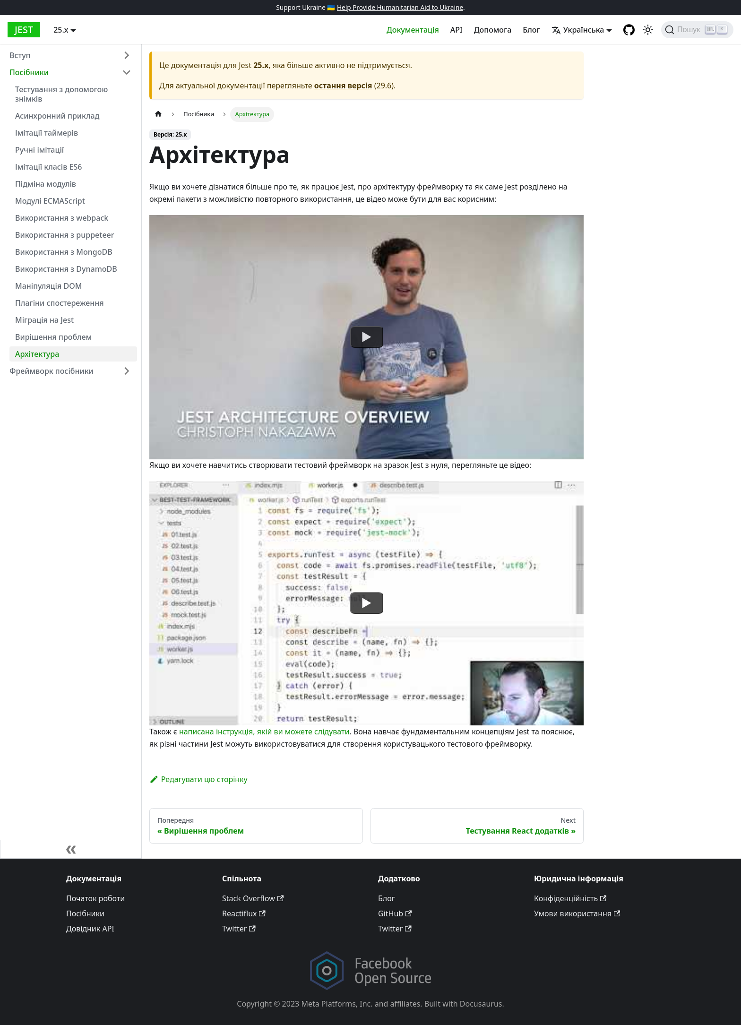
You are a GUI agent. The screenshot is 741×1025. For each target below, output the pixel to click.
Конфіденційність (570, 898)
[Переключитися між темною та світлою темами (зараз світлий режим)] (647, 29)
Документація (413, 30)
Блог (531, 30)
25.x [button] (60, 30)
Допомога (493, 30)
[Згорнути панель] (71, 849)
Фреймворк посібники (51, 371)
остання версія (343, 85)
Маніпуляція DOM (48, 286)
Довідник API (90, 928)
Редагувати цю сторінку (198, 779)
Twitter (239, 928)
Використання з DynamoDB (66, 269)
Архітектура (37, 354)
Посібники (29, 72)
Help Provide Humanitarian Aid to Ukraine (400, 7)
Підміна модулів (45, 184)
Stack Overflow (253, 898)
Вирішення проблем (53, 337)
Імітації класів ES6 (48, 167)
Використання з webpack (61, 218)
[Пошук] (697, 29)
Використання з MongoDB (63, 252)
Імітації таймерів (46, 133)
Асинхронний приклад (57, 116)
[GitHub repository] (629, 29)
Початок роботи (95, 898)
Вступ (19, 55)
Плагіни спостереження (59, 303)
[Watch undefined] (366, 337)
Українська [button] (577, 30)
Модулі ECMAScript (50, 201)
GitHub (395, 913)
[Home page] (158, 114)
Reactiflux (244, 913)
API (456, 30)
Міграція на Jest (44, 320)
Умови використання (577, 913)
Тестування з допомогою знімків (61, 94)
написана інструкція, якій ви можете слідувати (264, 731)
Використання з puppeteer (64, 235)
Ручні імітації (39, 150)
